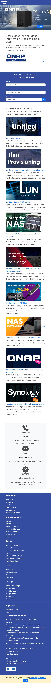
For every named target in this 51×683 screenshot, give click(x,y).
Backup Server (11, 548)
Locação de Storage (13, 586)
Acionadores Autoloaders (15, 558)
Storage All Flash (12, 599)
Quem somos (10, 658)
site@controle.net (25, 457)
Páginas (8, 612)
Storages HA (10, 502)
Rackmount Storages (13, 529)
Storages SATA (11, 594)
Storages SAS (10, 596)
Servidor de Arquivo (13, 545)
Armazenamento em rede (15, 550)
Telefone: (9, 96)
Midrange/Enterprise (13, 513)
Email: (8, 89)
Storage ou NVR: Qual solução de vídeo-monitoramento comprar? (20, 649)
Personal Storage (12, 526)
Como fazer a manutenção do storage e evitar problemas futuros (22, 639)
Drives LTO (9, 553)
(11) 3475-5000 (28, 77)
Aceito (25, 680)
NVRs (7, 575)
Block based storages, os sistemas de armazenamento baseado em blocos (25, 628)
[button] (43, 61)
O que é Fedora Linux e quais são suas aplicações (23, 625)
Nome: (8, 81)
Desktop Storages (12, 532)
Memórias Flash (11, 507)
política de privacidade (37, 678)
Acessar (40, 26)
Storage (8, 521)
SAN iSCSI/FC (10, 510)
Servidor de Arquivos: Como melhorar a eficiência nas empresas (25, 644)
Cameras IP (10, 577)
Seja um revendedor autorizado (17, 661)
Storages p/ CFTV (12, 572)
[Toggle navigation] (48, 2)
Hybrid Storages (11, 534)
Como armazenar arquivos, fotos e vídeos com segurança (22, 634)
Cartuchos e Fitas (12, 561)
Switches (9, 505)
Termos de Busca (12, 610)
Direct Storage (11, 591)
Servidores (9, 499)
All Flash (8, 537)
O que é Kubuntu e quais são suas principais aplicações (22, 620)
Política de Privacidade (14, 664)
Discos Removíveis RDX (14, 556)
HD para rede (10, 524)
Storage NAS (10, 588)
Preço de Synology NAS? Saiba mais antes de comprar (25, 404)
